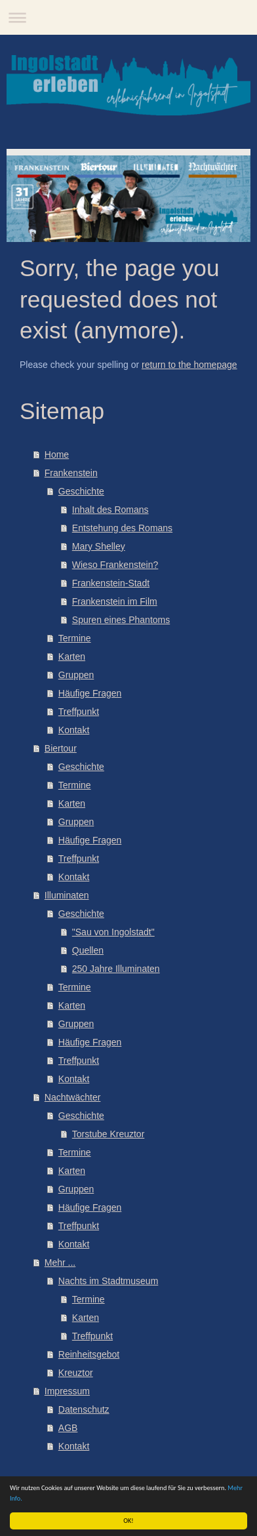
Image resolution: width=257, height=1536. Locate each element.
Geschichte (81, 491)
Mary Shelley (98, 546)
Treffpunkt (78, 711)
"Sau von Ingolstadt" (113, 932)
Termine (74, 638)
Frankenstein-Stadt (110, 583)
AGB (68, 1428)
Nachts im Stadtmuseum (108, 1281)
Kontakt (73, 730)
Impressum (67, 1391)
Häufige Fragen (90, 693)
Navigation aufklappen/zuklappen (128, 17)
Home (57, 454)
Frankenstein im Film (114, 601)
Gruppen (76, 675)
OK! (128, 1520)
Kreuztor (75, 1372)
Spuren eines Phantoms (121, 620)
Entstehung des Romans (122, 528)
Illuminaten (67, 895)
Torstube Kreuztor (108, 1134)
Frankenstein (71, 473)
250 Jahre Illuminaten (116, 968)
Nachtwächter (73, 1097)
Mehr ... (60, 1262)
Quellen (88, 950)
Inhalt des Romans (110, 509)
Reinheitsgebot (88, 1354)
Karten (71, 656)
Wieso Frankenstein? (115, 564)
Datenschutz (83, 1409)
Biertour (61, 748)
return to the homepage (189, 364)
